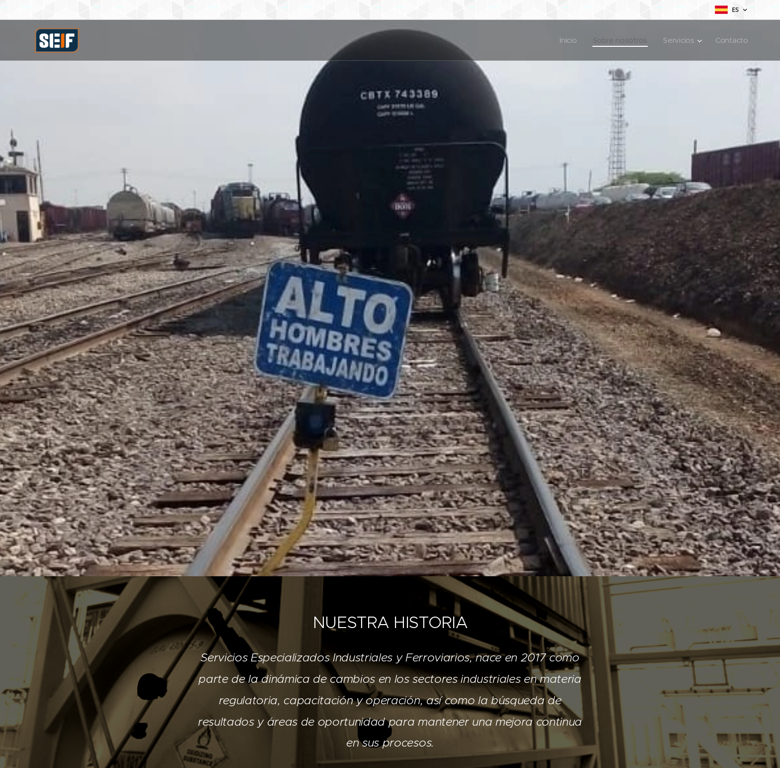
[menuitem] (567, 40)
